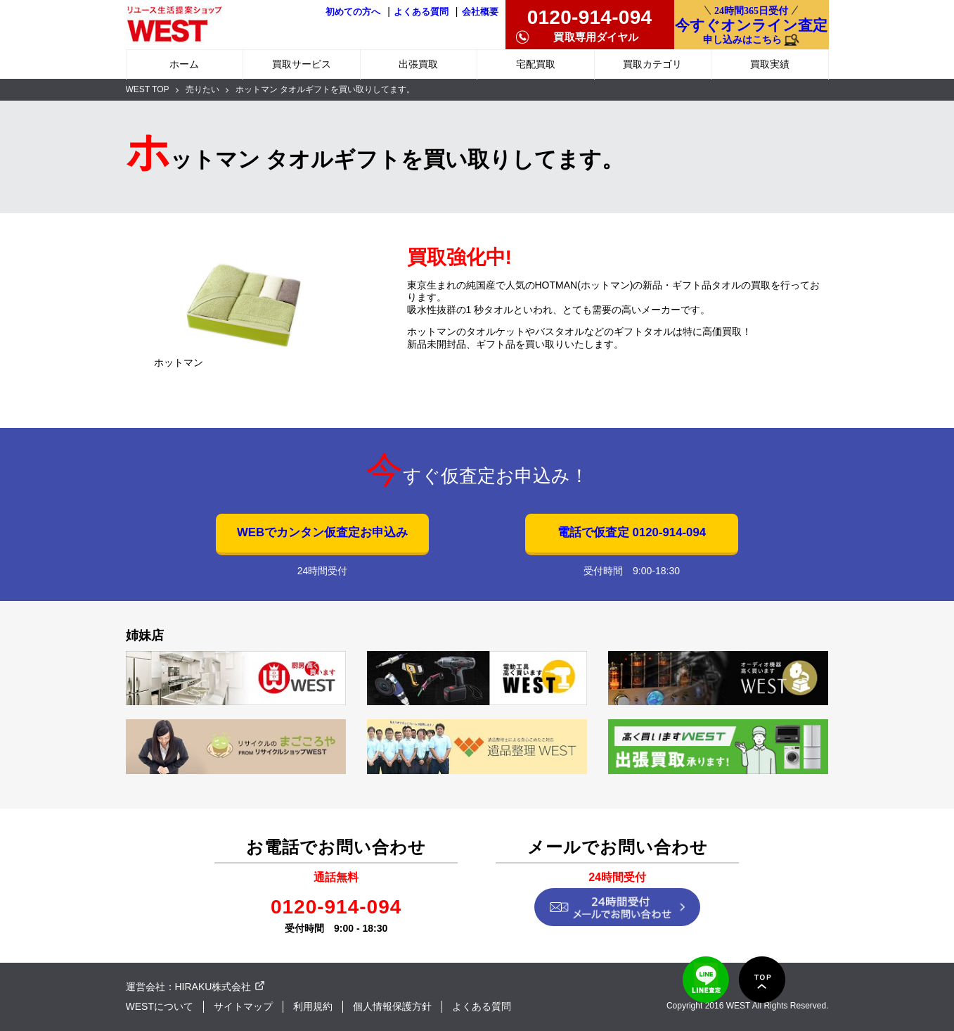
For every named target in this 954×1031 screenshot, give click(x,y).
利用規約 (313, 1006)
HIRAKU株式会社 (213, 986)
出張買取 (418, 64)
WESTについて (159, 1006)
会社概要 (480, 12)
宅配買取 (535, 64)
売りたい (202, 89)
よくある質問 (421, 12)
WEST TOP (147, 89)
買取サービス (301, 64)
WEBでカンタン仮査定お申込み (322, 532)
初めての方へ (352, 12)
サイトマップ (243, 1006)
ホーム (184, 64)
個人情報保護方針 (392, 1006)
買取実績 (769, 64)
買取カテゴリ (652, 64)
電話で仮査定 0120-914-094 (631, 532)
